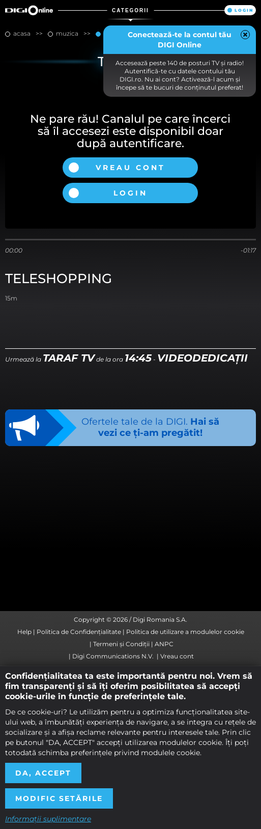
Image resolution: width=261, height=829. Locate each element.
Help (24, 631)
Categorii (130, 10)
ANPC (164, 644)
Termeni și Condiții (121, 644)
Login (244, 10)
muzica (67, 33)
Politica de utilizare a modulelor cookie (185, 631)
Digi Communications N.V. (113, 656)
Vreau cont (130, 167)
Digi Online (29, 10)
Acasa (22, 33)
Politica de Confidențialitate (79, 631)
